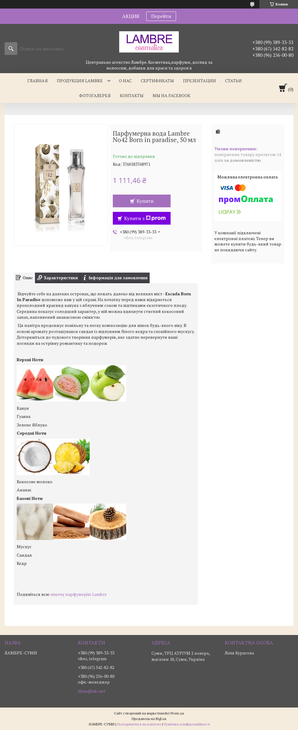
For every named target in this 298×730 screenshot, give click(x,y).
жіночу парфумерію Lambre (78, 594)
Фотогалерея (95, 95)
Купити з (145, 218)
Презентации (199, 80)
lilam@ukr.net (92, 691)
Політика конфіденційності (187, 724)
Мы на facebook (171, 95)
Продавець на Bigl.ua (149, 718)
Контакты (132, 95)
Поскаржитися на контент (139, 724)
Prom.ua (177, 713)
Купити (145, 201)
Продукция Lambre (80, 80)
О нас (125, 80)
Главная (37, 80)
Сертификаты (157, 80)
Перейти (161, 16)
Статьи (233, 80)
